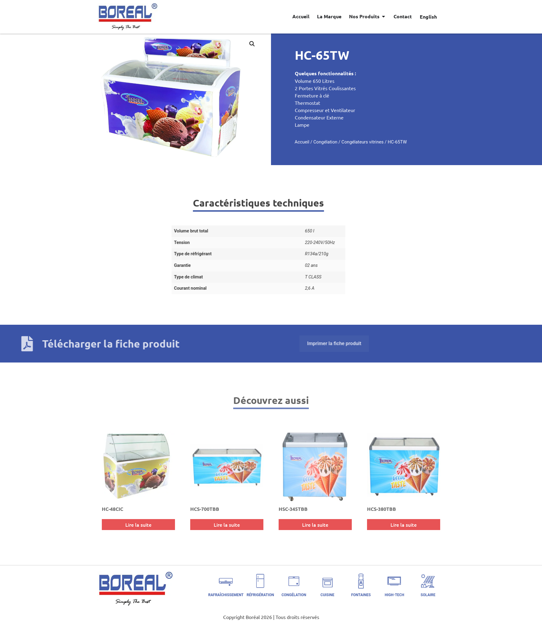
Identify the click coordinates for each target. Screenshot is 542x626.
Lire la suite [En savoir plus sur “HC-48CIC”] (138, 524)
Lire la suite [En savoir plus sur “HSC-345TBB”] (315, 524)
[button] (213, 43)
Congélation (364, 142)
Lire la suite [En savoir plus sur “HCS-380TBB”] (403, 524)
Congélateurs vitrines (401, 142)
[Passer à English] (428, 16)
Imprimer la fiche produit (134, 343)
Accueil (340, 142)
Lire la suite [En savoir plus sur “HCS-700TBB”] (227, 524)
